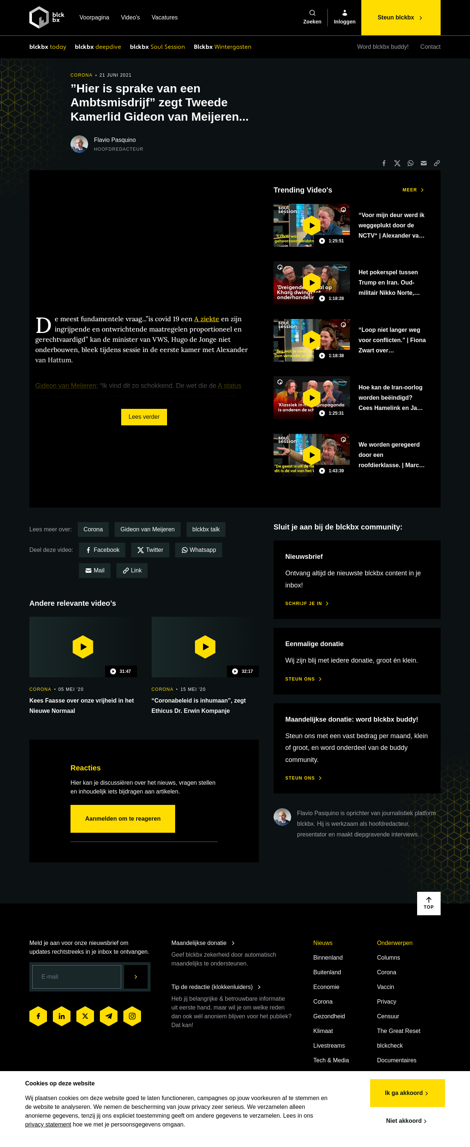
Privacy (386, 1001)
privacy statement (52, 1122)
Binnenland (328, 957)
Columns (388, 957)
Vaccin (385, 987)
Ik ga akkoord (403, 1091)
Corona (93, 529)
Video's (130, 18)
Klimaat (323, 1031)
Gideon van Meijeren (147, 529)
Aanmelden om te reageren (122, 819)
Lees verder (144, 417)
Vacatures (165, 18)
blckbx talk (206, 529)
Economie (326, 987)
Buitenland (327, 972)
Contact (430, 47)
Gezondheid (329, 1016)
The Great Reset (398, 1031)
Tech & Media (331, 1060)
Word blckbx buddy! (383, 47)
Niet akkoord (403, 1118)
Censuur (388, 1016)
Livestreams (329, 1045)
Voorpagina (94, 18)
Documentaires (397, 1060)
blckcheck (390, 1045)
